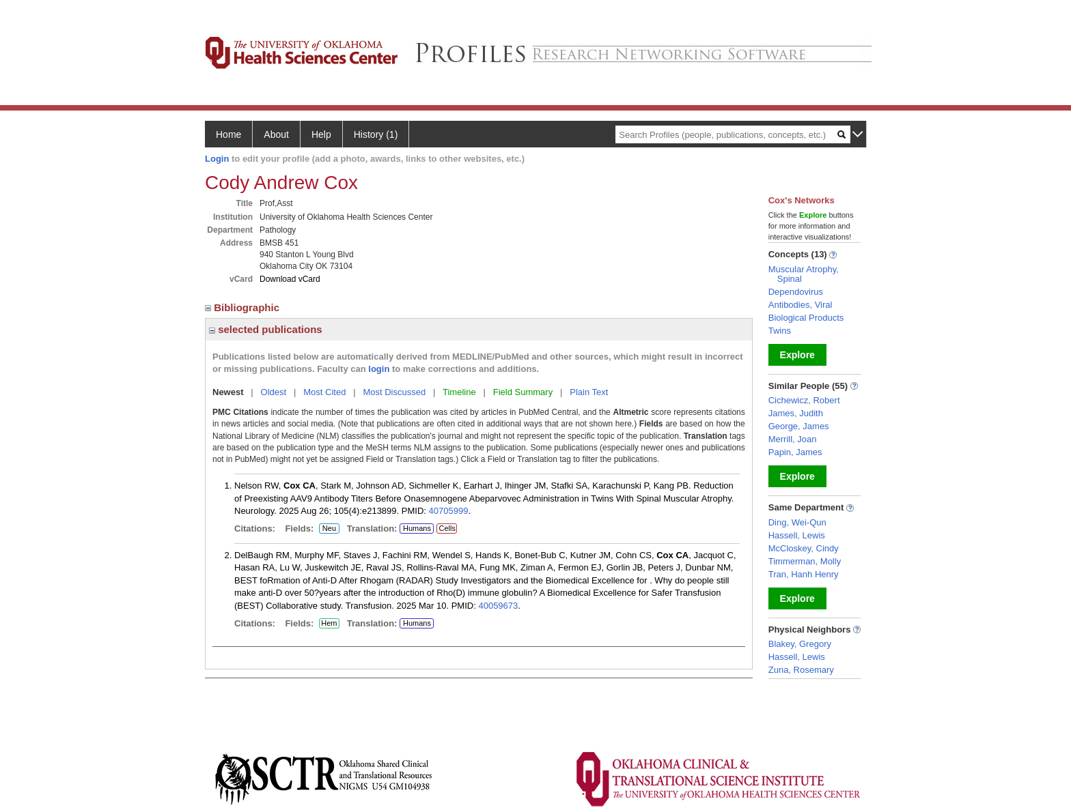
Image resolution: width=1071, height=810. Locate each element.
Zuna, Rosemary (801, 670)
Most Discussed (394, 392)
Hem (329, 623)
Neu (327, 529)
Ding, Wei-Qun (797, 522)
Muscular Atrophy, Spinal (803, 274)
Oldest (274, 392)
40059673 (498, 606)
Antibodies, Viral (800, 305)
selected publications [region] (265, 329)
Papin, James (795, 452)
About (276, 134)
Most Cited (324, 392)
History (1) (376, 134)
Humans (417, 528)
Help (321, 134)
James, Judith (795, 413)
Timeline (459, 392)
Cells (447, 528)
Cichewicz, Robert (804, 400)
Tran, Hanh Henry (803, 574)
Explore (797, 354)
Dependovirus (795, 292)
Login (217, 159)
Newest (228, 392)
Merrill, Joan (792, 439)
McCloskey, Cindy (803, 548)
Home (228, 134)
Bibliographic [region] (243, 307)
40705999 (449, 511)
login (378, 369)
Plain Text (589, 392)
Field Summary (523, 392)
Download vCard (290, 279)
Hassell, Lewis (796, 535)
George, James (798, 426)
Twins (779, 331)
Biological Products (806, 318)
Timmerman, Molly (804, 561)
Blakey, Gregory (799, 644)
